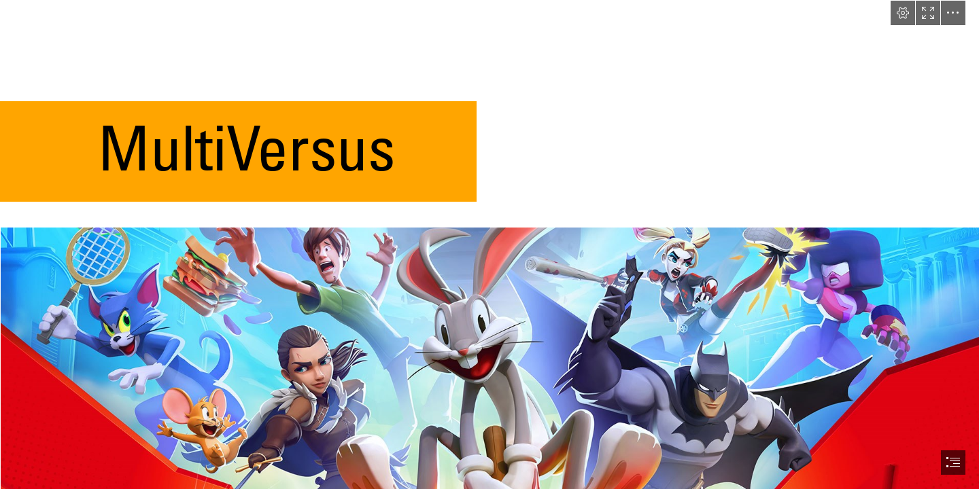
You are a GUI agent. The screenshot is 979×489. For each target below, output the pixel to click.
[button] (903, 13)
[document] (489, 244)
